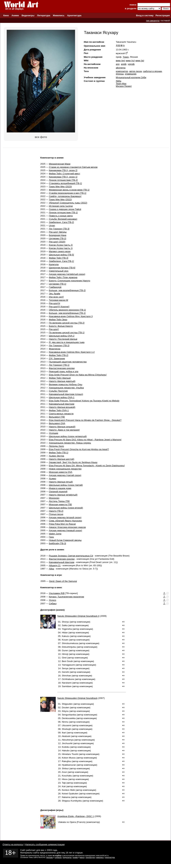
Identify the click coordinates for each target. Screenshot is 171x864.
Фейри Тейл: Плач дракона (63, 277)
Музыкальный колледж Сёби (131, 77)
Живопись (58, 15)
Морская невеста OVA (60, 472)
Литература (43, 15)
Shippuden (67, 704)
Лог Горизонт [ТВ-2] (59, 345)
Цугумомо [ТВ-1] (57, 284)
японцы (120, 74)
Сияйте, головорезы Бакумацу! (65, 196)
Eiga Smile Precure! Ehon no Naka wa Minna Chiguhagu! (78, 374)
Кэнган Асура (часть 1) (61, 248)
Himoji (65, 654)
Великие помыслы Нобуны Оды (65, 384)
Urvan (52, 225)
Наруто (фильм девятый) (62, 381)
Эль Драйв (54, 293)
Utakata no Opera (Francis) (72, 822)
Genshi (65, 672)
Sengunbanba (69, 714)
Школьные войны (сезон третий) (66, 485)
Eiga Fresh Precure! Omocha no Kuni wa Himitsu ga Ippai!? (79, 449)
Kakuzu (65, 636)
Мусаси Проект (124, 86)
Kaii (64, 786)
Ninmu (65, 722)
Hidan (65, 632)
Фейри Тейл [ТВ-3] (58, 258)
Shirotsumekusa (70, 643)
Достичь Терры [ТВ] (59, 501)
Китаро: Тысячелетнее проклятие (66, 596)
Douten (65, 707)
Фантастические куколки (62, 368)
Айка (51, 568)
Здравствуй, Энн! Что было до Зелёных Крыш (73, 462)
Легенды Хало (56, 446)
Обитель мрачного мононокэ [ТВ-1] (67, 310)
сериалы (58, 857)
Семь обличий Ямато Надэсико (65, 520)
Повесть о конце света (61, 215)
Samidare (67, 686)
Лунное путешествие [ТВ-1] (63, 212)
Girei (64, 657)
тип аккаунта (152, 20)
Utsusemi (66, 725)
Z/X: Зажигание (57, 358)
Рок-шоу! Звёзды (58, 232)
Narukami (67, 682)
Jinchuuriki (67, 743)
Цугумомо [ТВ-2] (57, 238)
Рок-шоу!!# (54, 303)
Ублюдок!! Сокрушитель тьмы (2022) (68, 202)
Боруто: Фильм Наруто (61, 326)
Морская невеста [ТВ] (60, 504)
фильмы (49, 857)
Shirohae (66, 675)
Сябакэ (52, 603)
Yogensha (67, 629)
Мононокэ (54, 498)
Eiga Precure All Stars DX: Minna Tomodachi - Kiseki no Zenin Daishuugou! (87, 465)
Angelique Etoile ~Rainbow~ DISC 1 (75, 816)
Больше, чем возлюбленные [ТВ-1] (67, 313)
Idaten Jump (55, 533)
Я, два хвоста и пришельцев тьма (66, 342)
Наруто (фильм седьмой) (62, 426)
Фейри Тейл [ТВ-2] (58, 355)
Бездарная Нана (57, 235)
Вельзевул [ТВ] (57, 417)
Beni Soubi (67, 661)
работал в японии (152, 71)
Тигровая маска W (58, 300)
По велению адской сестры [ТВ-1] (66, 332)
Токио (126, 57)
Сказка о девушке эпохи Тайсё (65, 209)
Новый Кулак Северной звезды (65, 540)
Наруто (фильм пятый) (61, 481)
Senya (65, 668)
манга (82, 857)
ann (118, 64)
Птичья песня (56, 514)
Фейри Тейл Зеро (58, 319)
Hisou (65, 779)
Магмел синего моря (60, 251)
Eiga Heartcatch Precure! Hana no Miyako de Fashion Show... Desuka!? (85, 420)
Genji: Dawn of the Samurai (63, 581)
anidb (124, 64)
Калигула (54, 264)
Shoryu (65, 622)
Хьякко (52, 478)
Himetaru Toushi (70, 754)
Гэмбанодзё (55, 287)
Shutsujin (66, 729)
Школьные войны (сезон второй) (66, 507)
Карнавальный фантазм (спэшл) (66, 394)
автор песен (135, 71)
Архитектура (74, 15)
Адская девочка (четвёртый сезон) (67, 274)
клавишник (130, 74)
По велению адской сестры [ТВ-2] (66, 323)
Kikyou (65, 711)
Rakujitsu (66, 761)
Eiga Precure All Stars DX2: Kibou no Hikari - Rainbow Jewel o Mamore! (85, 439)
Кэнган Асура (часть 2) (61, 245)
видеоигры (67, 857)
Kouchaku (67, 775)
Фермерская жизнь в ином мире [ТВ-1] (69, 190)
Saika (64, 625)
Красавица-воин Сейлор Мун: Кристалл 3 (70, 316)
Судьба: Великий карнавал (63, 219)
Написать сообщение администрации (45, 844)
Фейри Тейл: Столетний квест (64, 173)
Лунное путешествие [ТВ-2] (63, 180)
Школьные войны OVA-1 (61, 397)
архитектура (110, 857)
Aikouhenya (68, 739)
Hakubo (66, 750)
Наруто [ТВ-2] (56, 511)
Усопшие (53, 433)
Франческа (54, 348)
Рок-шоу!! (54, 329)
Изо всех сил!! (56, 297)
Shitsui (65, 768)
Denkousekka (69, 718)
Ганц (51, 537)
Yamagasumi (68, 665)
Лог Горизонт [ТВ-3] (59, 228)
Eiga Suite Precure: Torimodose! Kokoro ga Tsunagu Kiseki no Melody (84, 400)
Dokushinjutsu (69, 647)
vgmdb (131, 64)
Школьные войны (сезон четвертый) (68, 436)
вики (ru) (130, 60)
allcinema (120, 67)
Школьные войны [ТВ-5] (61, 254)
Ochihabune (68, 679)
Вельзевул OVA (57, 423)
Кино (6, 15)
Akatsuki (66, 736)
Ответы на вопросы (13, 844)
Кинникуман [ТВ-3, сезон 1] (63, 177)
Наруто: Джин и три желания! (64, 430)
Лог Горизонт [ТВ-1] (59, 365)
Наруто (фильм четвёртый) (63, 494)
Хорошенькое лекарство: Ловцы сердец (70, 443)
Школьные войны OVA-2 (61, 336)
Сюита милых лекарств (61, 413)
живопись (100, 857)
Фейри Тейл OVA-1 (59, 410)
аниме (75, 857)
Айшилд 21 (55, 565)
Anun (64, 772)
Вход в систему (144, 15)
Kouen (65, 639)
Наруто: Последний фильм (63, 339)
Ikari (64, 732)
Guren (65, 650)
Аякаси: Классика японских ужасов (67, 527)
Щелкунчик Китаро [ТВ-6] (62, 267)
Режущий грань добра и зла (63, 371)
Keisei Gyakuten (70, 793)
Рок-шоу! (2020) (57, 241)
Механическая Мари (59, 164)
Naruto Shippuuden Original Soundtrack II (78, 616)
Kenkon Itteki (68, 790)
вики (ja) (139, 60)
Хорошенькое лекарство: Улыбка (66, 387)
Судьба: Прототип (58, 391)
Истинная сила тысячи (61, 206)
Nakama (66, 797)
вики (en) (120, 60)
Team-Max (121, 83)
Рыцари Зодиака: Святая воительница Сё (71, 555)
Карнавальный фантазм (61, 404)
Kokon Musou (69, 757)
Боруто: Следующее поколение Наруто (69, 280)
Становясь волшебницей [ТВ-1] (65, 183)
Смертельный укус (58, 271)
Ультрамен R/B (57, 593)
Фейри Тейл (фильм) (60, 378)
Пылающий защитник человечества (68, 361)
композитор (122, 71)
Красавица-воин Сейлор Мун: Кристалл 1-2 (72, 352)
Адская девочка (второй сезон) (65, 517)
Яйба (118, 81)
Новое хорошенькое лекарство (65, 469)
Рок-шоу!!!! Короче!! (59, 306)
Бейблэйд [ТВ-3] (57, 543)
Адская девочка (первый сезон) (65, 530)
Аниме (15, 15)
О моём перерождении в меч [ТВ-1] (67, 193)
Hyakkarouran (69, 765)
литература (90, 857)
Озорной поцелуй (58, 491)
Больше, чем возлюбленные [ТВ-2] (67, 290)
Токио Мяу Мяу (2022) (60, 199)
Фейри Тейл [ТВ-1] (58, 452)
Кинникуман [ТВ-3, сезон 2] (63, 170)
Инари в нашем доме (60, 488)
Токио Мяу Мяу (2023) (60, 186)
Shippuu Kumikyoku (72, 800)
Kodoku (65, 747)
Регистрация (163, 15)
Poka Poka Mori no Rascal (62, 524)
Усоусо (52, 600)
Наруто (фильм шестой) (61, 459)
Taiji (64, 783)
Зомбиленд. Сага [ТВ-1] (61, 261)
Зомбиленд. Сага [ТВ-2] (61, 222)
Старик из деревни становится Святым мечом (73, 167)
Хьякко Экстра (56, 456)
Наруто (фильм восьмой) (62, 407)
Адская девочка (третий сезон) (65, 475)
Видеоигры (28, 15)
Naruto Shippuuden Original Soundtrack (77, 698)
